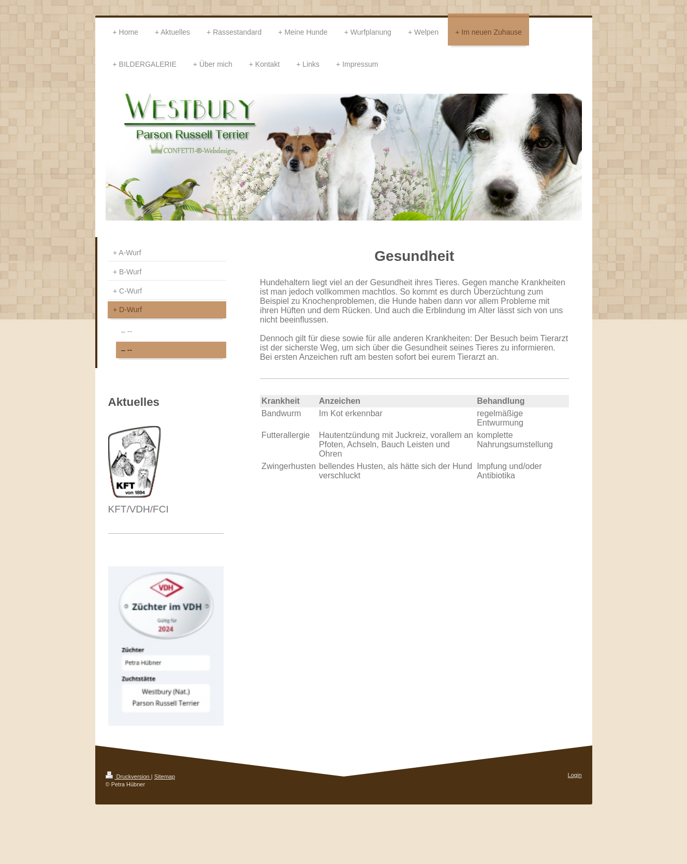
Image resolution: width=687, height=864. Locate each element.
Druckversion (128, 776)
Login (575, 775)
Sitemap (164, 776)
